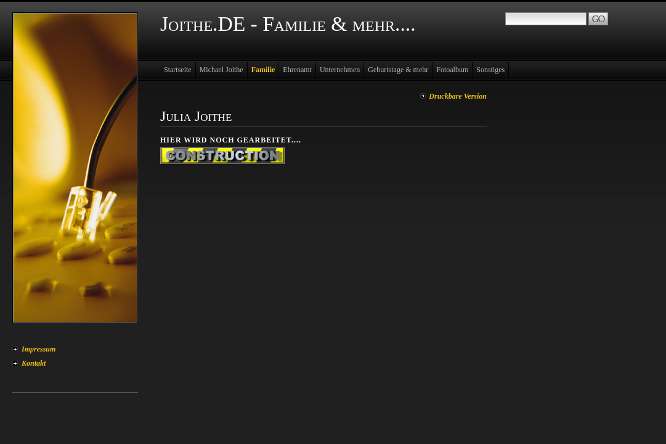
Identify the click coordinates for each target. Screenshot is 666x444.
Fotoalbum (452, 69)
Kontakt (34, 363)
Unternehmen (340, 69)
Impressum (38, 349)
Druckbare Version (458, 96)
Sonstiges (490, 69)
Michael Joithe (221, 69)
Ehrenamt (297, 69)
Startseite (178, 69)
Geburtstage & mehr (398, 69)
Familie (263, 69)
